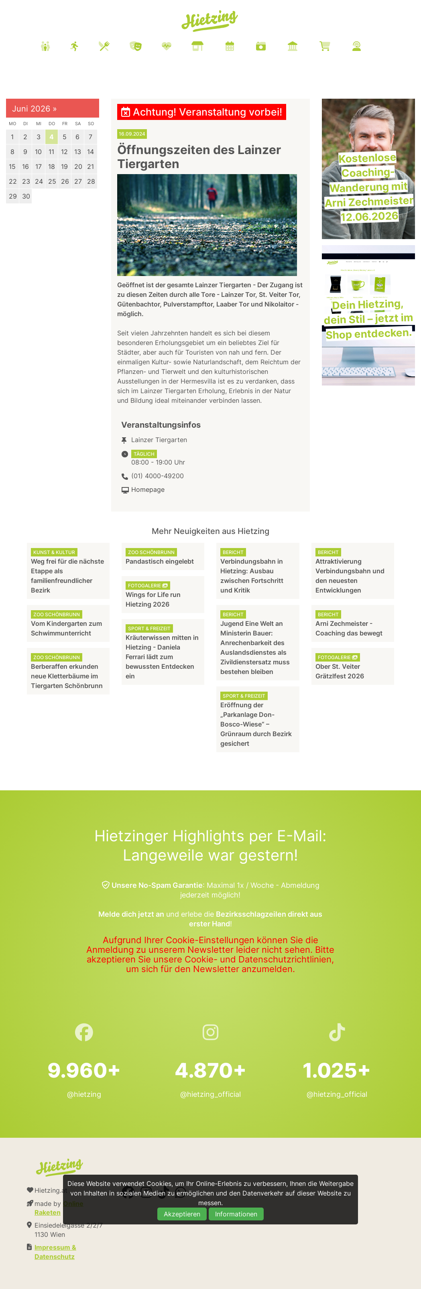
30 (26, 196)
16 (25, 166)
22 (13, 181)
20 (78, 166)
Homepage (148, 489)
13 (77, 152)
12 (64, 152)
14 (90, 152)
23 (26, 181)
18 (51, 166)
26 (65, 181)
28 (91, 181)
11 (51, 152)
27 (78, 181)
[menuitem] (211, 47)
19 (64, 166)
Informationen (236, 1214)
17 (38, 166)
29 (13, 196)
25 (52, 181)
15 (12, 166)
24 (39, 181)
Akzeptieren (182, 1214)
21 (90, 166)
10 (38, 152)
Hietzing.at (211, 21)
